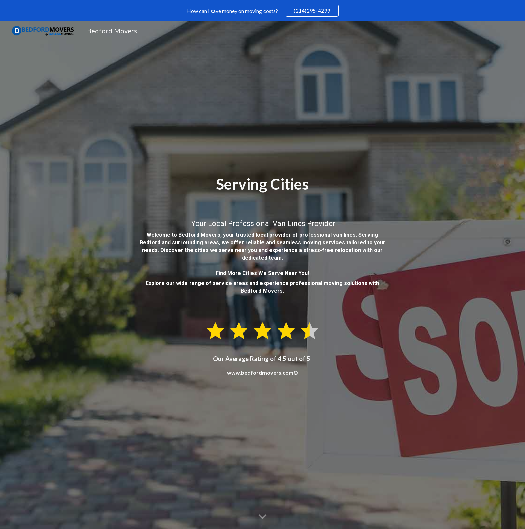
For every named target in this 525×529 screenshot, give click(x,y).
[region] (262, 10)
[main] (262, 240)
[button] (262, 517)
